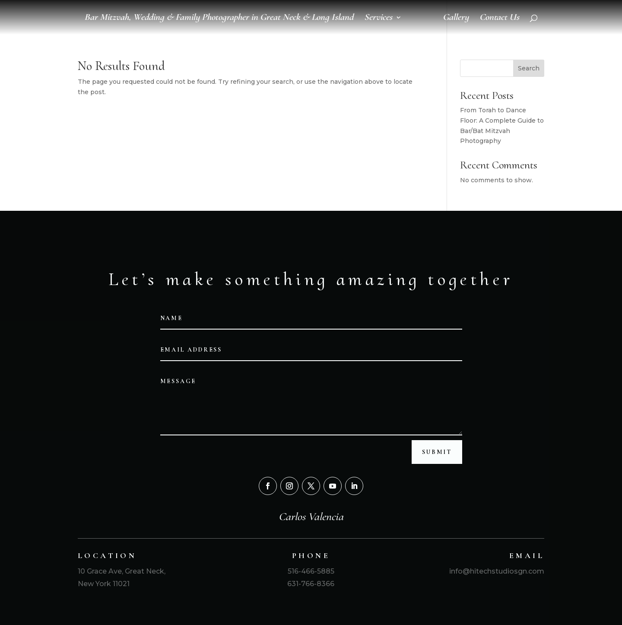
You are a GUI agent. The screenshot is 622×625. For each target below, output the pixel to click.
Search (528, 68)
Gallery (456, 18)
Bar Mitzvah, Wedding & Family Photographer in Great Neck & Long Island (218, 18)
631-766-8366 (310, 584)
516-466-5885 (311, 571)
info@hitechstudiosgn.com (495, 571)
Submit (437, 452)
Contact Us (499, 18)
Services (378, 18)
